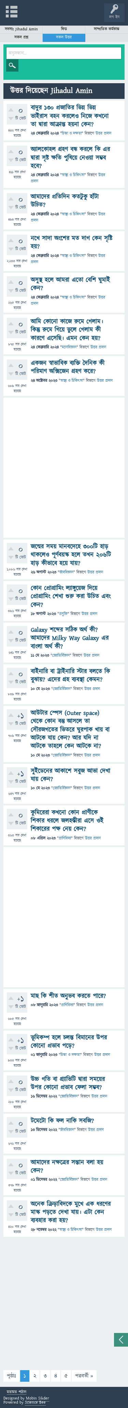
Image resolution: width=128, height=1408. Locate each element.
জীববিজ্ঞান (66, 572)
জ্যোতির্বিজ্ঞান (61, 655)
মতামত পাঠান (16, 1392)
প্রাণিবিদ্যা (65, 838)
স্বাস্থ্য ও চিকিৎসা (73, 175)
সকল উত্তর (64, 37)
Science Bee (35, 1402)
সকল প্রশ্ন (21, 37)
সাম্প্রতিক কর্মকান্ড (106, 29)
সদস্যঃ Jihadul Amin (21, 29)
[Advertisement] (64, 467)
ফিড (64, 29)
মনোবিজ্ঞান (69, 347)
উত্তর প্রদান (103, 133)
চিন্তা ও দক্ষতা (72, 133)
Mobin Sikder (37, 1398)
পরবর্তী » (84, 1376)
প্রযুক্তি (63, 614)
